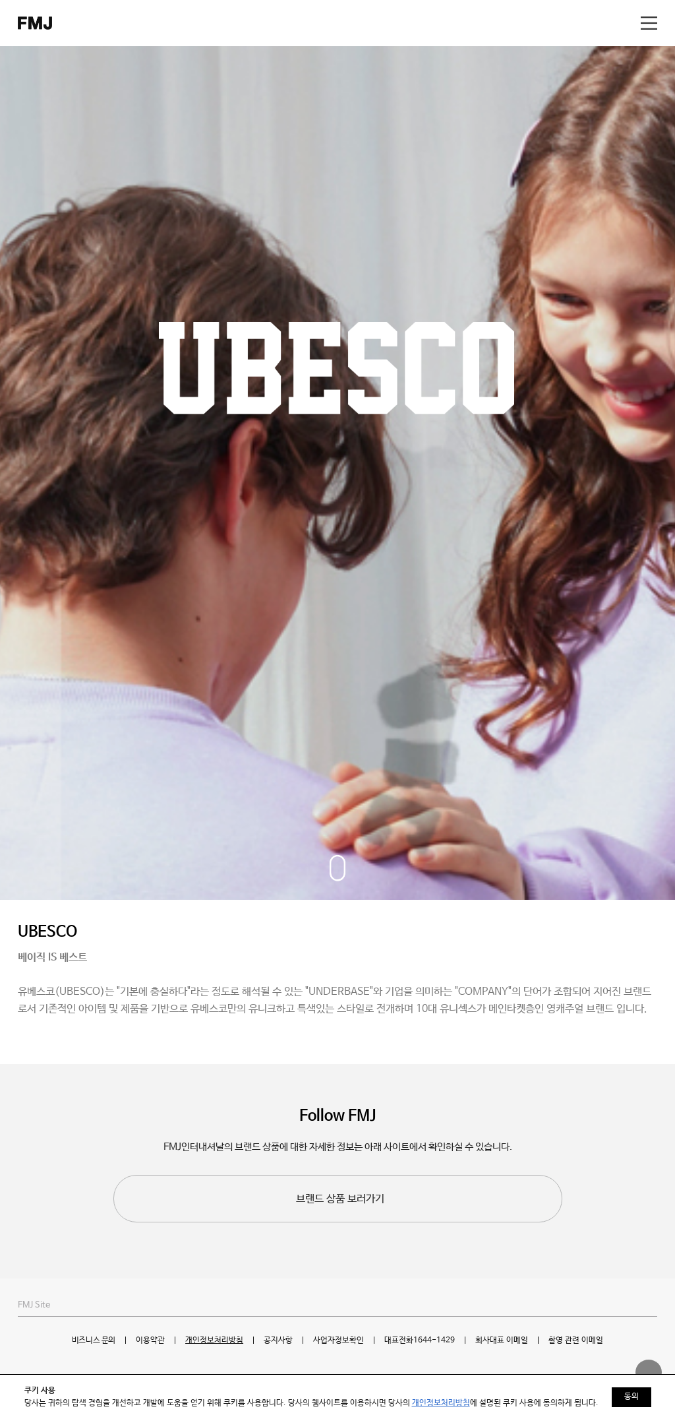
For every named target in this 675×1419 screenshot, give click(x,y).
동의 (631, 1396)
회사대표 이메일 (501, 1340)
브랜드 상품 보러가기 (340, 1199)
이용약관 (150, 1340)
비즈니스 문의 (93, 1340)
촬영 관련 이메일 (575, 1340)
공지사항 (278, 1340)
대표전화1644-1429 (419, 1340)
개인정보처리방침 (214, 1340)
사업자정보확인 (338, 1340)
